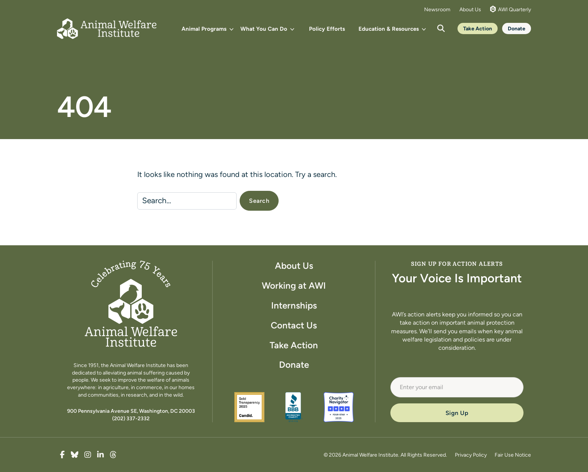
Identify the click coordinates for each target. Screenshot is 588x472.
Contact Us (294, 325)
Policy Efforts (327, 28)
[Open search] (441, 28)
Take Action (477, 28)
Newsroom (437, 9)
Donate (516, 28)
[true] (62, 455)
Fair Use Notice (513, 455)
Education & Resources (388, 28)
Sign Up (457, 413)
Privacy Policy (471, 455)
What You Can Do (263, 28)
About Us (470, 9)
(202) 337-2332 (131, 418)
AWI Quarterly (510, 9)
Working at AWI (294, 285)
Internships (294, 305)
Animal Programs (204, 28)
